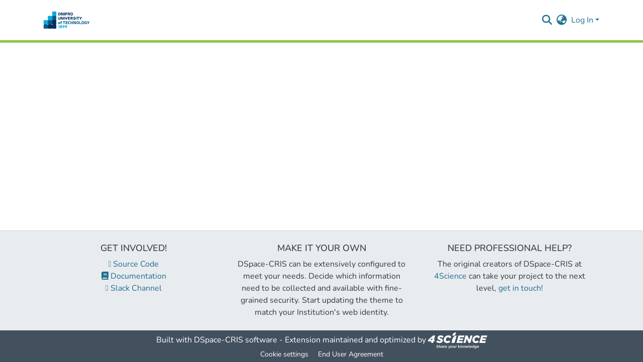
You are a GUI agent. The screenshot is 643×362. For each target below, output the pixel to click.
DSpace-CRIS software (235, 339)
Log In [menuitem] (582, 20)
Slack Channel (133, 288)
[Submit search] (547, 20)
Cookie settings (284, 354)
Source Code (134, 264)
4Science (450, 276)
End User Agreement (350, 354)
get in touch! (520, 288)
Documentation (133, 276)
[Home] (66, 20)
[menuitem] (562, 20)
